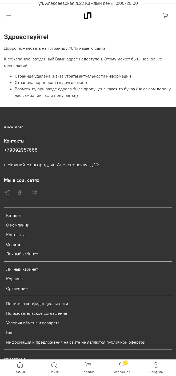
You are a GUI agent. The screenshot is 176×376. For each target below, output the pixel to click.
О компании (17, 225)
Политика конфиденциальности (37, 303)
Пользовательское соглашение (36, 313)
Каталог (14, 215)
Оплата (13, 244)
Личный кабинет (22, 253)
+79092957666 (21, 150)
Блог (10, 332)
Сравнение (17, 288)
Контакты (15, 234)
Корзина (14, 278)
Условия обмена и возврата (32, 322)
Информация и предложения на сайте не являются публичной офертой (75, 342)
